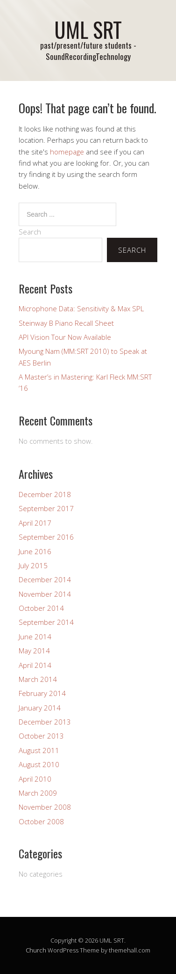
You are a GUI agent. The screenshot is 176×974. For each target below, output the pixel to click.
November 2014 (45, 594)
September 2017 (46, 508)
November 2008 (45, 807)
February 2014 (42, 693)
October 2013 (41, 735)
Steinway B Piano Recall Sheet (66, 323)
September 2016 (46, 537)
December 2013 (45, 721)
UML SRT (88, 29)
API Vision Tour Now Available (65, 337)
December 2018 (45, 494)
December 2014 (45, 579)
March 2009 (38, 793)
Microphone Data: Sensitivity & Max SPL (81, 308)
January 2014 (40, 707)
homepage (67, 151)
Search (30, 231)
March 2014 (38, 679)
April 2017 (35, 522)
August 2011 (39, 750)
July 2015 (33, 565)
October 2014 (41, 608)
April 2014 (35, 665)
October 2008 (41, 821)
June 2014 (35, 636)
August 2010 (39, 764)
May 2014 (34, 650)
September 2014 (46, 622)
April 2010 (35, 779)
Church (36, 950)
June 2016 (35, 551)
